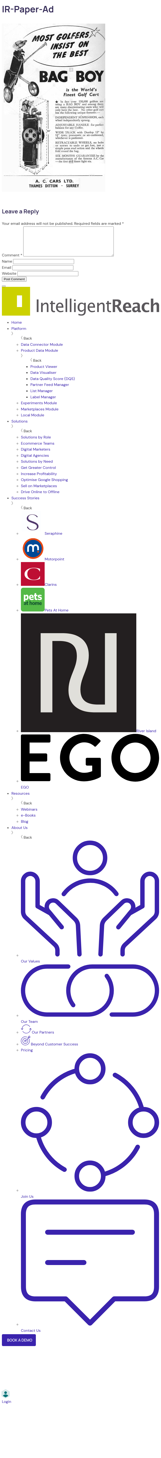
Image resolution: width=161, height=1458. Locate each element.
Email (6, 273)
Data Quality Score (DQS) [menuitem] (52, 384)
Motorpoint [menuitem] (42, 564)
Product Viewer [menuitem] (43, 372)
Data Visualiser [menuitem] (43, 378)
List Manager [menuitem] (41, 396)
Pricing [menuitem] (27, 1055)
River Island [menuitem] (88, 736)
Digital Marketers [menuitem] (35, 454)
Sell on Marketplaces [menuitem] (39, 491)
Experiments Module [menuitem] (39, 408)
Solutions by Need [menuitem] (37, 467)
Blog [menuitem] (24, 827)
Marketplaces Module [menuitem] (39, 414)
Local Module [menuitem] (32, 420)
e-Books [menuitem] (28, 820)
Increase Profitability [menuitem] (39, 479)
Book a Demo (19, 1345)
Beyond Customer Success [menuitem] (49, 1049)
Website (9, 279)
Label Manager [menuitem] (43, 402)
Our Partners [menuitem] (37, 1037)
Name (7, 267)
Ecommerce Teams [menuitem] (37, 449)
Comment (12, 260)
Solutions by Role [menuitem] (36, 442)
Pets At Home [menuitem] (44, 615)
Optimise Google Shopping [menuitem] (44, 485)
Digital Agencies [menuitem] (35, 461)
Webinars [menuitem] (29, 815)
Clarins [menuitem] (39, 590)
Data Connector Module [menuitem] (42, 350)
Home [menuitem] (16, 328)
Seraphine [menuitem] (41, 539)
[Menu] (4, 292)
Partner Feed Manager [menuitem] (49, 390)
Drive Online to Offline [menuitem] (40, 497)
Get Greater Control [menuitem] (38, 473)
